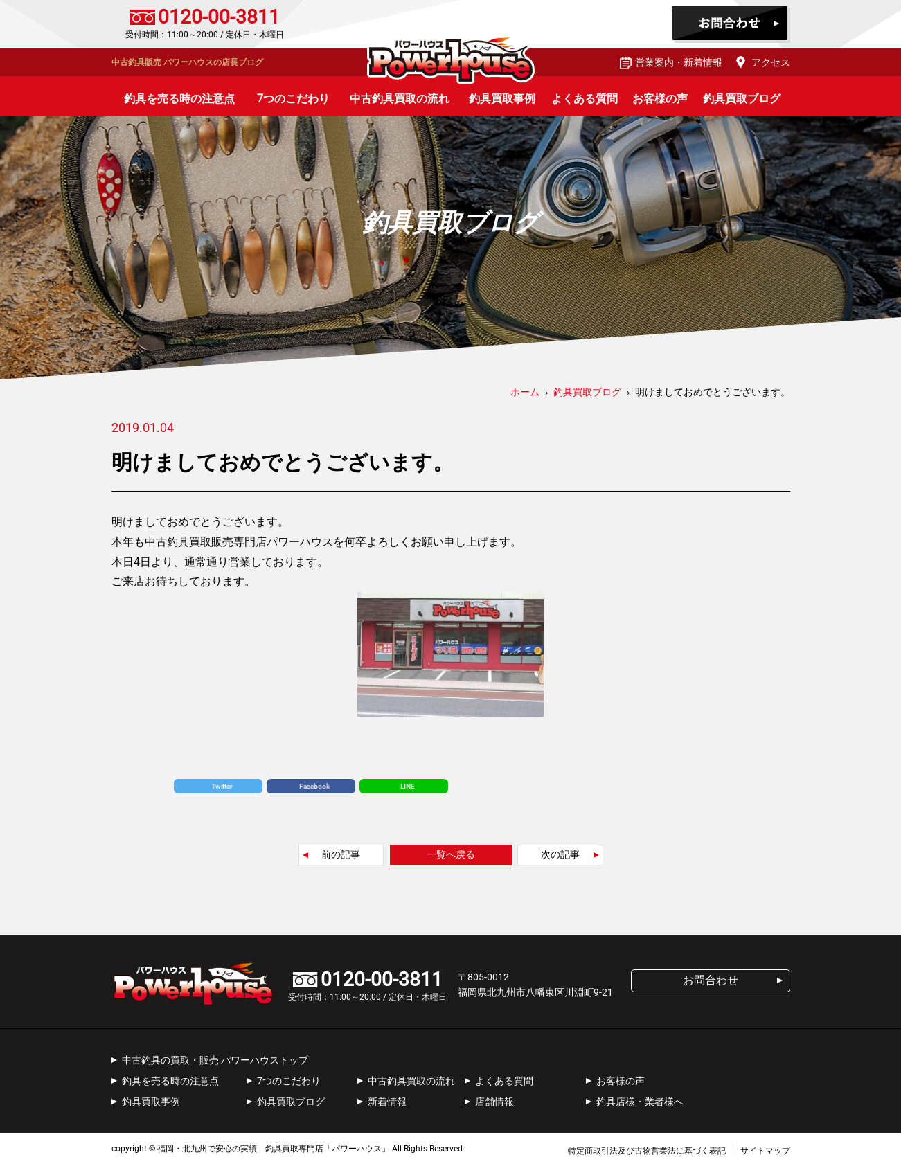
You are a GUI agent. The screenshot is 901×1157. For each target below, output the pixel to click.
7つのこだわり (293, 98)
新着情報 (387, 1101)
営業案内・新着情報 (678, 62)
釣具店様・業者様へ (640, 1101)
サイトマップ (765, 1151)
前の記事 (340, 854)
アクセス (770, 62)
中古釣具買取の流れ (399, 98)
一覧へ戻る (451, 854)
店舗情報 (494, 1101)
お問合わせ (731, 24)
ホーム (524, 391)
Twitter (221, 786)
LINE (407, 786)
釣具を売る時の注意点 (179, 98)
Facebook (314, 786)
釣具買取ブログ (741, 98)
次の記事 (560, 854)
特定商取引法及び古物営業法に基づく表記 (647, 1151)
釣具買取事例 (502, 98)
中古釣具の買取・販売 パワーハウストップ (215, 1060)
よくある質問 (584, 98)
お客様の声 (660, 98)
